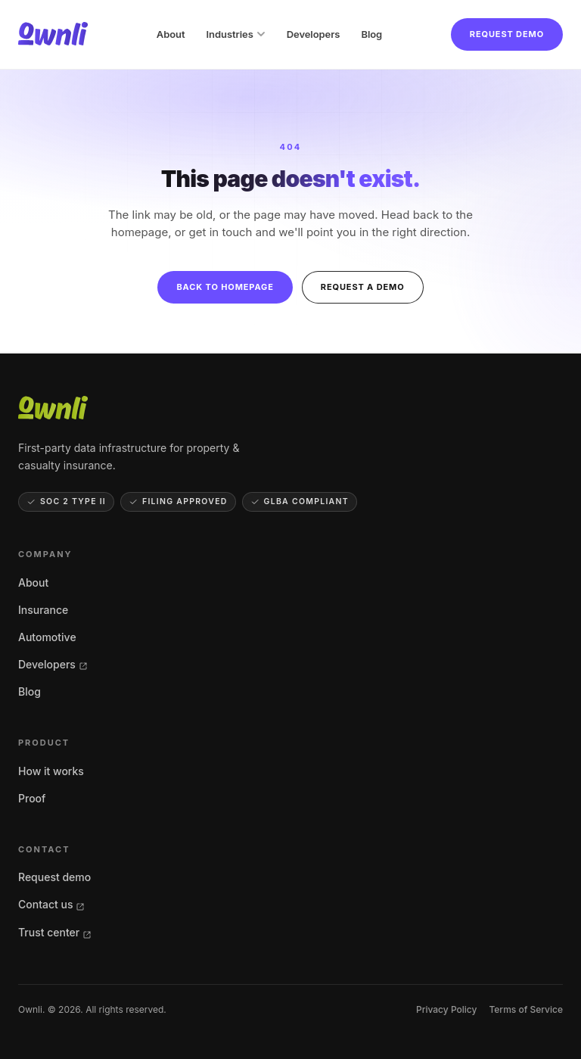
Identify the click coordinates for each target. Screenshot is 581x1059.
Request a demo (363, 287)
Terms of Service (526, 1009)
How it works (51, 771)
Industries (236, 34)
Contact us (51, 904)
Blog (371, 34)
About (171, 34)
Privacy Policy (446, 1009)
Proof (31, 798)
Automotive (47, 637)
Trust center (55, 932)
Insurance (43, 609)
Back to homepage (224, 287)
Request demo (507, 34)
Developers (313, 34)
